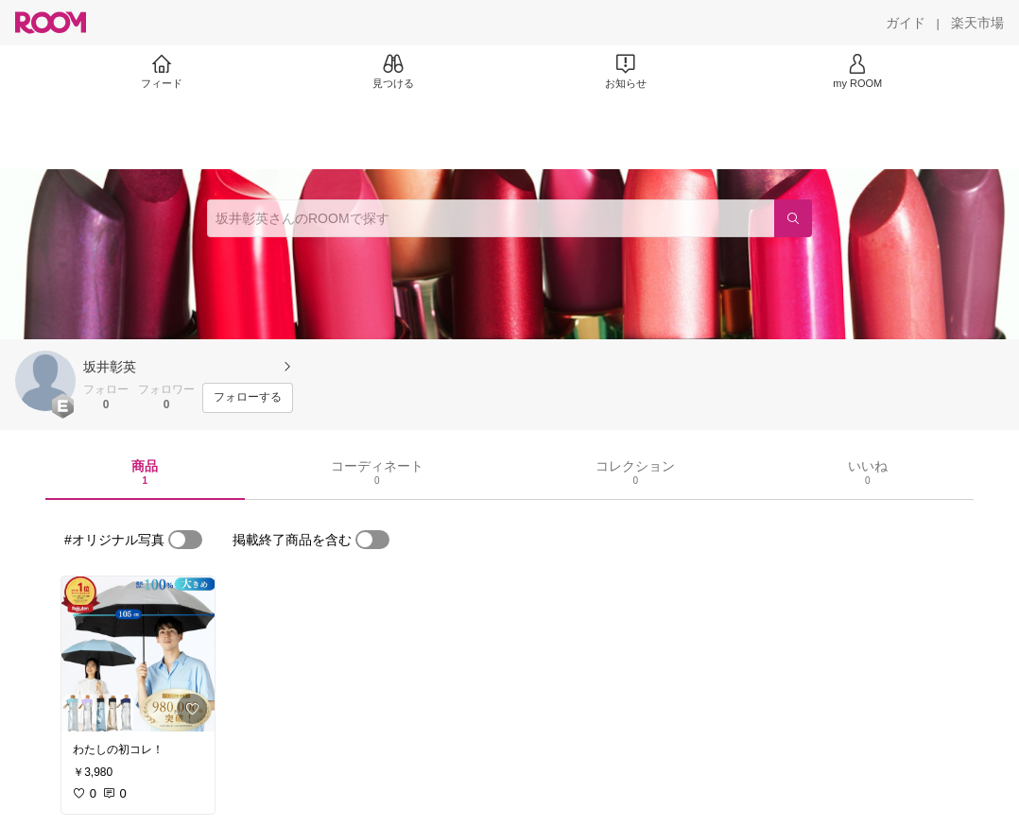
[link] (138, 653)
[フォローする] (247, 398)
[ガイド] (905, 22)
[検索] (793, 218)
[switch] (185, 539)
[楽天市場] (977, 22)
